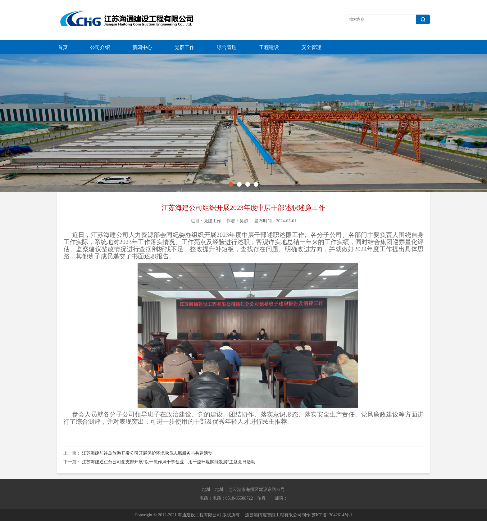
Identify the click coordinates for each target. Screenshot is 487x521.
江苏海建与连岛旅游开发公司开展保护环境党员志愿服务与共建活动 (147, 453)
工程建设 (269, 47)
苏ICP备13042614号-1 (332, 515)
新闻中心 (142, 47)
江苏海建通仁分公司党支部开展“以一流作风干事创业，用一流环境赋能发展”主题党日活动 (168, 462)
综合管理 (227, 47)
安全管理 (311, 47)
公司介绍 (100, 47)
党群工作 (184, 47)
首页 (63, 47)
